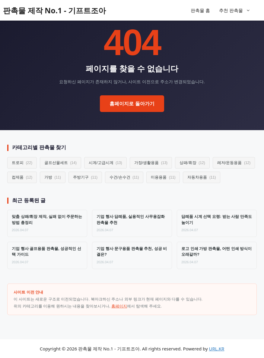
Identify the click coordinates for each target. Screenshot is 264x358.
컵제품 (22, 177)
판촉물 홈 (200, 10)
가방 (52, 177)
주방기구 (85, 177)
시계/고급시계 (105, 162)
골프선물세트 (60, 162)
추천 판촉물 (237, 10)
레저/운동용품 (234, 162)
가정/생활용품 (151, 162)
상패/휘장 (192, 162)
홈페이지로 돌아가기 (132, 103)
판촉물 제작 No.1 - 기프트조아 (54, 10)
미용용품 (163, 177)
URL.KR (216, 349)
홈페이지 (119, 306)
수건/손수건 (124, 177)
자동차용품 (201, 177)
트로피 (22, 162)
